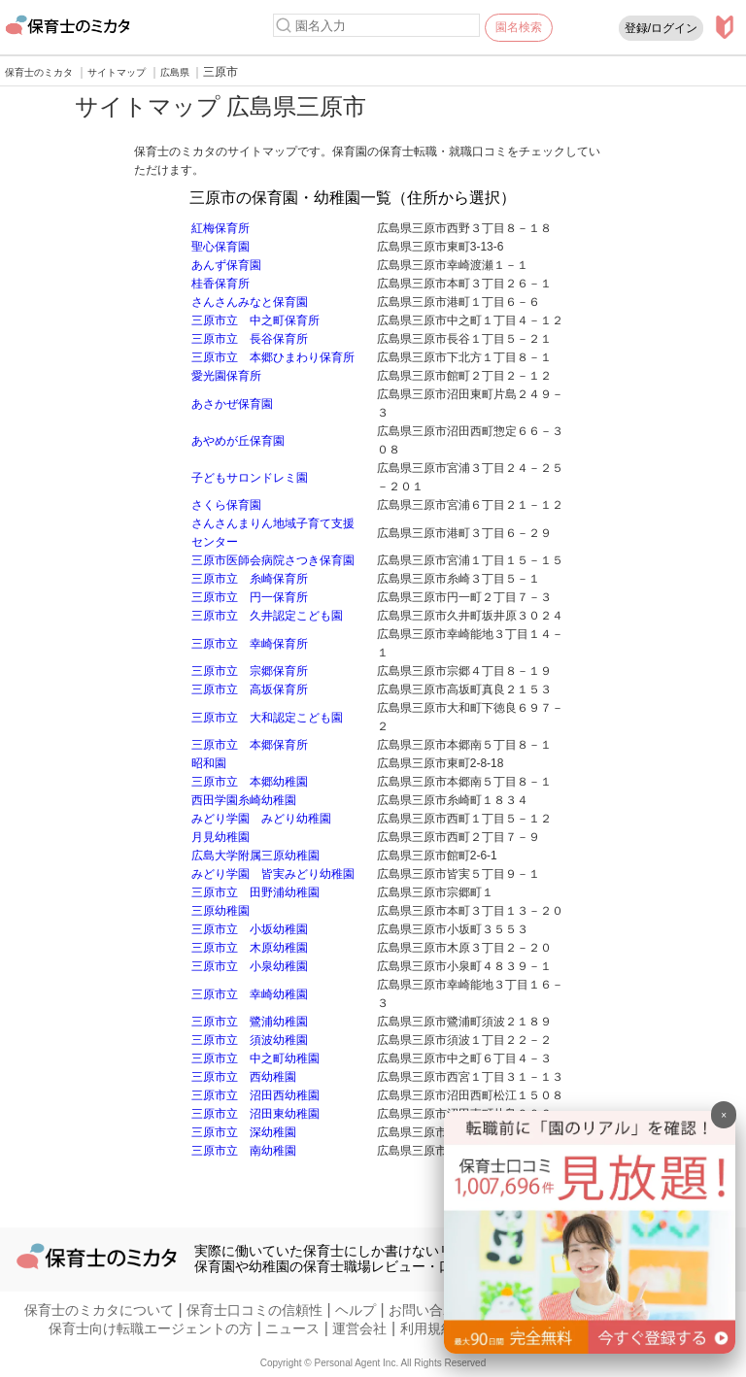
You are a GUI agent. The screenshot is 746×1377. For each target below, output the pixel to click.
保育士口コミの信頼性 (254, 1310)
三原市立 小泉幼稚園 (249, 966)
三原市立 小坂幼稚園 (249, 929)
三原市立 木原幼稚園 (249, 948)
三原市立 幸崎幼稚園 (249, 994)
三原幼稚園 (220, 911)
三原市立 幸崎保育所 (249, 644)
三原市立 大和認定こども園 (267, 717)
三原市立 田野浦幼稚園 (255, 892)
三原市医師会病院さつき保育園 (273, 560)
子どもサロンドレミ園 (249, 478)
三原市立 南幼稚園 (243, 1151)
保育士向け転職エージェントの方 (151, 1328)
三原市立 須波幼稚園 (249, 1040)
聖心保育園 (220, 246)
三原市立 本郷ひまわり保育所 (273, 357)
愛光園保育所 (226, 376)
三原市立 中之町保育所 (255, 320)
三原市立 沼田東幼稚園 (255, 1114)
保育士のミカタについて (99, 1310)
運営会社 (359, 1328)
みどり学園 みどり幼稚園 (261, 818)
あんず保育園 (226, 265)
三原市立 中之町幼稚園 (255, 1058)
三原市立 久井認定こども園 (267, 615)
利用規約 (427, 1328)
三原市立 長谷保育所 (249, 339)
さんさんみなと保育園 (249, 302)
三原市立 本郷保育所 (249, 745)
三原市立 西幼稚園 (243, 1077)
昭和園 (208, 763)
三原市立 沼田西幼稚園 (255, 1095)
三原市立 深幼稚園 (243, 1132)
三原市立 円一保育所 (249, 597)
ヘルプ (355, 1310)
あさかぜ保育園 (232, 404)
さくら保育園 (226, 505)
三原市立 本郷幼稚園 (249, 782)
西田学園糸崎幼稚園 (243, 800)
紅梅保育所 (220, 228)
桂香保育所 (220, 283)
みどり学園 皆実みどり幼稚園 (273, 874)
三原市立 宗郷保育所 (249, 671)
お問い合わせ (429, 1310)
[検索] (283, 25)
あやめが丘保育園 (238, 441)
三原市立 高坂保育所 (249, 689)
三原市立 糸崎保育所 (249, 579)
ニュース (292, 1328)
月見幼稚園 (220, 837)
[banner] (589, 1348)
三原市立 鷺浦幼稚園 (249, 1021)
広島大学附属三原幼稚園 (255, 855)
